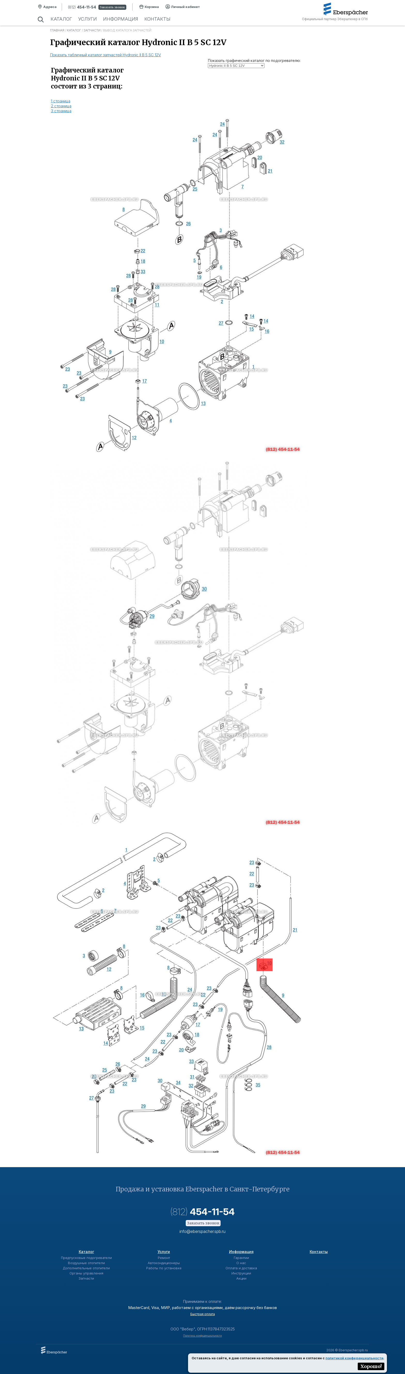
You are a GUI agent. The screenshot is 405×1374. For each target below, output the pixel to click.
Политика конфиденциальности (202, 1335)
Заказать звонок (112, 7)
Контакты (157, 19)
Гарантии (241, 1258)
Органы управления (86, 1273)
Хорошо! (371, 1366)
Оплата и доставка (241, 1268)
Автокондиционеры (164, 1263)
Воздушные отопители (86, 1263)
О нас (241, 1263)
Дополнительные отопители (86, 1268)
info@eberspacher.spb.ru (202, 1231)
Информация (120, 19)
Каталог (61, 19)
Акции (241, 1278)
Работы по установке (164, 1268)
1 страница (60, 101)
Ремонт (164, 1258)
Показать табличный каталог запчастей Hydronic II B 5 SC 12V (105, 54)
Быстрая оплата (202, 1314)
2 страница (61, 105)
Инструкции (241, 1273)
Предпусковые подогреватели (86, 1258)
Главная (57, 30)
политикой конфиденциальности (354, 1358)
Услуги (87, 19)
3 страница (61, 110)
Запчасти (92, 30)
